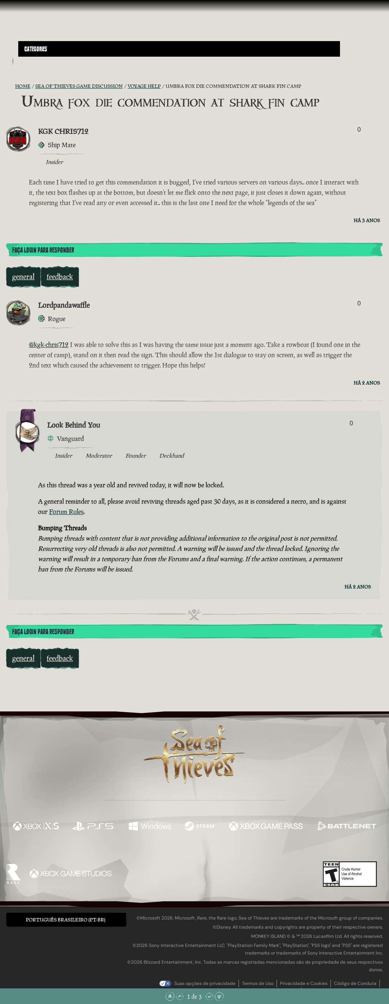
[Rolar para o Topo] (169, 996)
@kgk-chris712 (48, 345)
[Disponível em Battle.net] (346, 827)
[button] (179, 49)
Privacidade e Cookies (303, 983)
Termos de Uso (258, 983)
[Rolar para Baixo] (209, 996)
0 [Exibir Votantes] (359, 129)
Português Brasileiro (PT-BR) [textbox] (65, 919)
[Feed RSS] (10, 86)
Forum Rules (66, 512)
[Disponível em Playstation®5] (94, 827)
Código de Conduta (355, 983)
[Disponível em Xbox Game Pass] (266, 827)
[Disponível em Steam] (200, 827)
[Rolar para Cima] (179, 996)
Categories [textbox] (35, 49)
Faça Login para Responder (43, 250)
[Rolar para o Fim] (219, 996)
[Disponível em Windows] (149, 827)
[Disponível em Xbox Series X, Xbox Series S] (36, 827)
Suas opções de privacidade (205, 983)
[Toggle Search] (32, 61)
